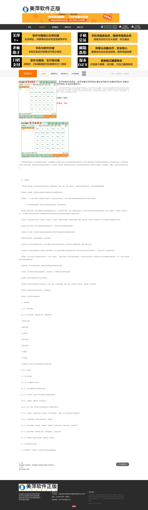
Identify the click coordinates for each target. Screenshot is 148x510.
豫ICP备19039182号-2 (95, 503)
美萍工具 (68, 27)
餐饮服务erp (64, 73)
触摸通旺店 (54, 73)
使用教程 (55, 27)
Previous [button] (83, 73)
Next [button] (85, 73)
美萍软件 (42, 27)
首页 (29, 27)
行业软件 (43, 74)
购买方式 (80, 27)
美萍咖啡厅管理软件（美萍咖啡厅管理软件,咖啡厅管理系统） (37, 465)
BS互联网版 (75, 73)
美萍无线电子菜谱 (24, 469)
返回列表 (123, 464)
